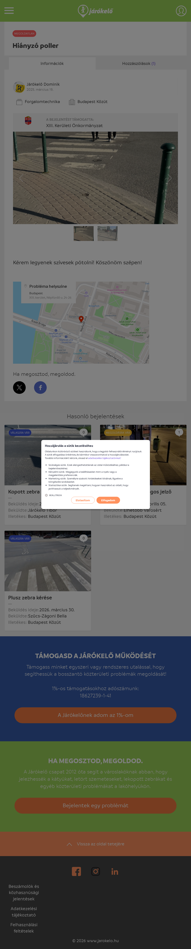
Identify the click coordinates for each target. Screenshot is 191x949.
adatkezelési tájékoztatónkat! (104, 457)
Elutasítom (83, 500)
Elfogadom (108, 500)
